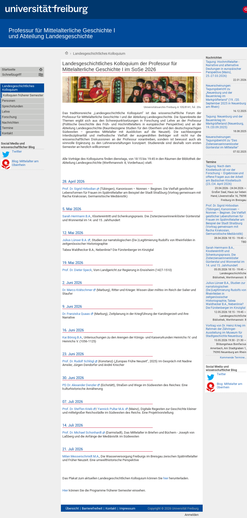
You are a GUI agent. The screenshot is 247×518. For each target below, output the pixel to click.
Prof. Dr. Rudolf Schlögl (78, 361)
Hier (65, 490)
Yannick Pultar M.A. (111, 409)
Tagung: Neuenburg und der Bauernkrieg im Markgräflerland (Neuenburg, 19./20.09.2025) (225, 122)
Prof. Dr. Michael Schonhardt (82, 432)
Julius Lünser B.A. (74, 240)
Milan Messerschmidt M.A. (80, 456)
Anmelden (192, 515)
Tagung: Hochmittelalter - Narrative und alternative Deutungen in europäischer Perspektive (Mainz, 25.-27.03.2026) (223, 69)
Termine (211, 162)
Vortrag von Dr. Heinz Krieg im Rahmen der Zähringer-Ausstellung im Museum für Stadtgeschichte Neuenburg (226, 331)
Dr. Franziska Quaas (76, 314)
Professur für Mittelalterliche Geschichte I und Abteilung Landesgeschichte (62, 33)
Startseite (66, 53)
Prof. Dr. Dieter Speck (77, 270)
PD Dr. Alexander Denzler (79, 385)
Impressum (127, 508)
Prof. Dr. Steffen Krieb (77, 409)
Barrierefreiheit (92, 508)
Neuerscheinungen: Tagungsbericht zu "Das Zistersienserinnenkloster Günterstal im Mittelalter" (222, 142)
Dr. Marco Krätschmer (77, 290)
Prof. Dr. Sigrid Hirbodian (79, 189)
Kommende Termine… (233, 357)
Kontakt (110, 508)
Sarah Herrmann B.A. (76, 216)
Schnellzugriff (11, 74)
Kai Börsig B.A (72, 337)
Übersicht (72, 508)
